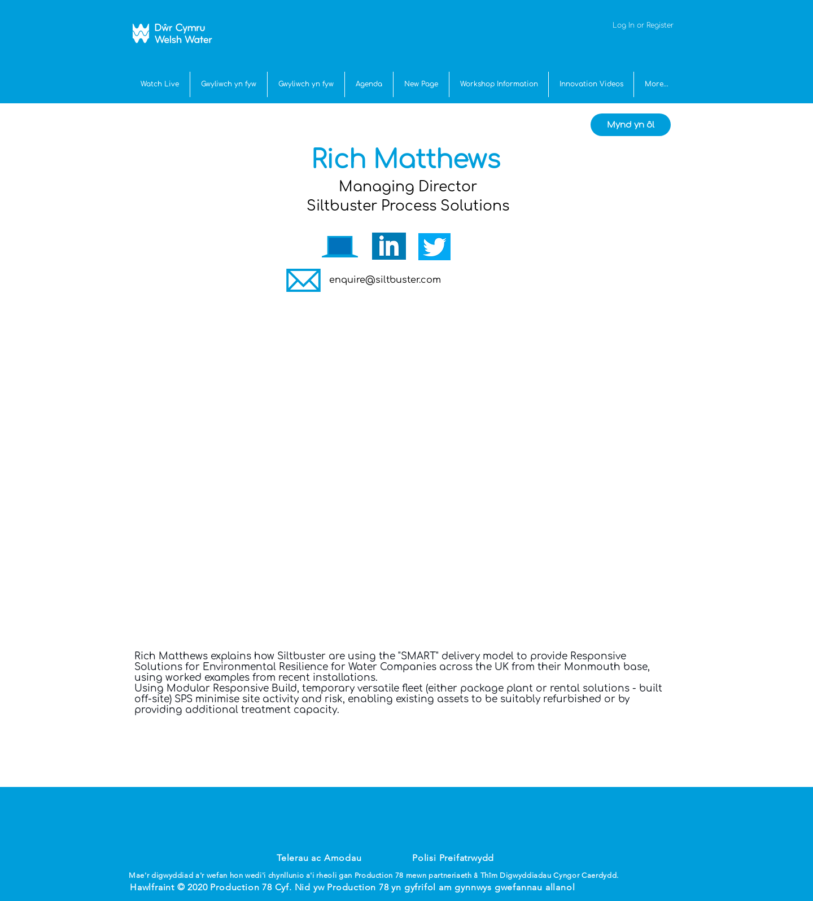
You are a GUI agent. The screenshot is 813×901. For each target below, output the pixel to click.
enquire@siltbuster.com (385, 280)
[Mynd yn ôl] (631, 124)
